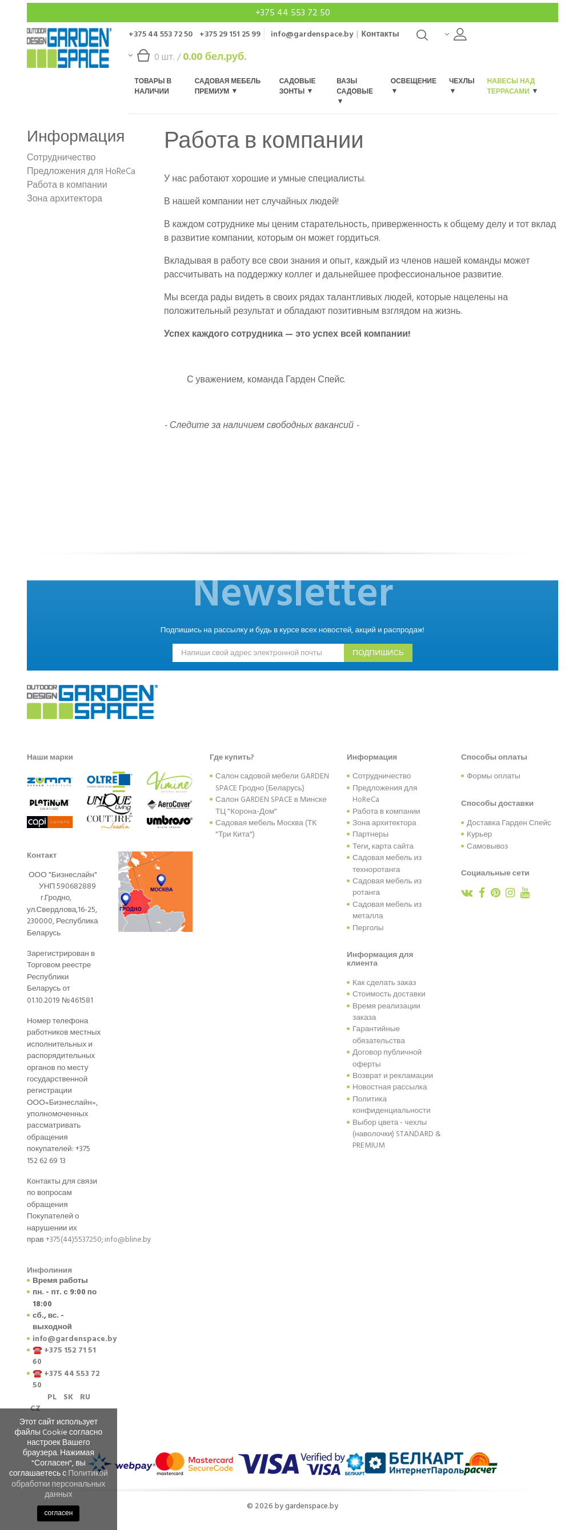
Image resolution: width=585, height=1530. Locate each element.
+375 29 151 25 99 (230, 34)
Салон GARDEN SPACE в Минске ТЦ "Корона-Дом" (271, 805)
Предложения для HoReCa (81, 171)
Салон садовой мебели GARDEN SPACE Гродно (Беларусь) (272, 782)
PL (52, 1397)
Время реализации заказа (386, 1012)
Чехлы (462, 85)
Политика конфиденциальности (391, 1105)
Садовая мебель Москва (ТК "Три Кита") (265, 829)
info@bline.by (128, 1239)
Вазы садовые (354, 90)
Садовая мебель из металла (387, 910)
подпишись (378, 653)
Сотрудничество (61, 157)
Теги (360, 846)
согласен (58, 1513)
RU (85, 1397)
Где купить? (232, 757)
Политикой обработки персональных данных (59, 1483)
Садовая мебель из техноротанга (387, 863)
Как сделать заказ (384, 982)
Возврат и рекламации (392, 1075)
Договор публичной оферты (387, 1058)
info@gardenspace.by (312, 34)
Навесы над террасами (512, 86)
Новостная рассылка (389, 1087)
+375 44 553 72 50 (292, 12)
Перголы (368, 928)
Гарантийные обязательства (378, 1035)
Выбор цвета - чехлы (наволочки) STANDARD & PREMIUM (396, 1134)
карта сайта (393, 846)
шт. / (188, 59)
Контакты (380, 34)
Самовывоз (487, 846)
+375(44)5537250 (74, 1239)
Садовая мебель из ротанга (387, 887)
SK (68, 1397)
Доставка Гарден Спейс (509, 823)
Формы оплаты (493, 776)
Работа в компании (67, 184)
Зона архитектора (64, 198)
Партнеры (370, 834)
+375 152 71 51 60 (64, 1356)
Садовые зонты (297, 86)
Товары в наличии (153, 86)
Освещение (413, 85)
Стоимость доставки (389, 994)
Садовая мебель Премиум (228, 86)
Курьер (479, 834)
